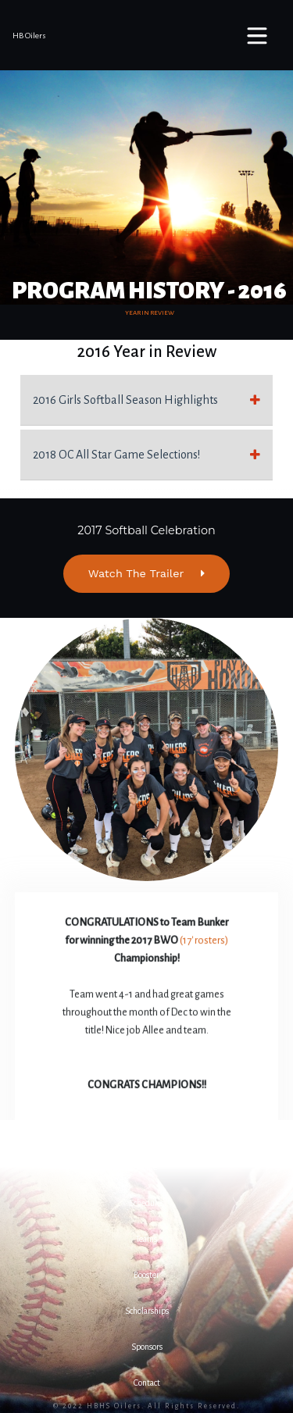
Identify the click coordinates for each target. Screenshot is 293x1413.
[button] (146, 1167)
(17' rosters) (204, 941)
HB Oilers (29, 35)
